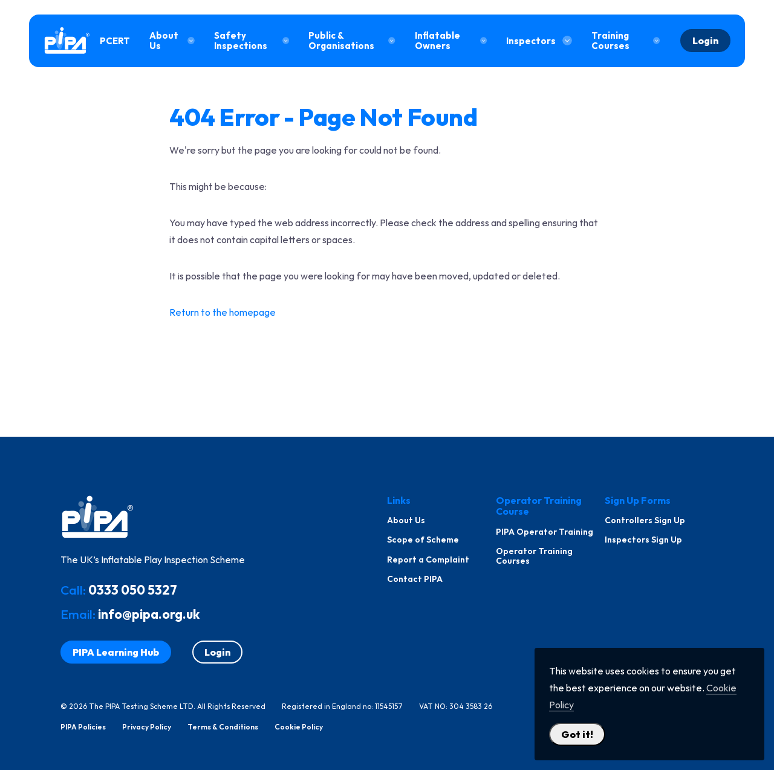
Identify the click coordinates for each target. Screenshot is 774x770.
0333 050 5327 (132, 590)
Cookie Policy (299, 727)
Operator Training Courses (534, 556)
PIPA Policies (83, 727)
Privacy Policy (146, 727)
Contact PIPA (415, 579)
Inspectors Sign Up (643, 539)
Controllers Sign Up (645, 520)
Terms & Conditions (222, 727)
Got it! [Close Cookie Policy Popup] (577, 734)
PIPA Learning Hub (116, 652)
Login (705, 40)
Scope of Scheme (423, 539)
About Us (406, 520)
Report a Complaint (428, 559)
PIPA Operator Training (544, 532)
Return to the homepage (222, 312)
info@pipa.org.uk (149, 614)
